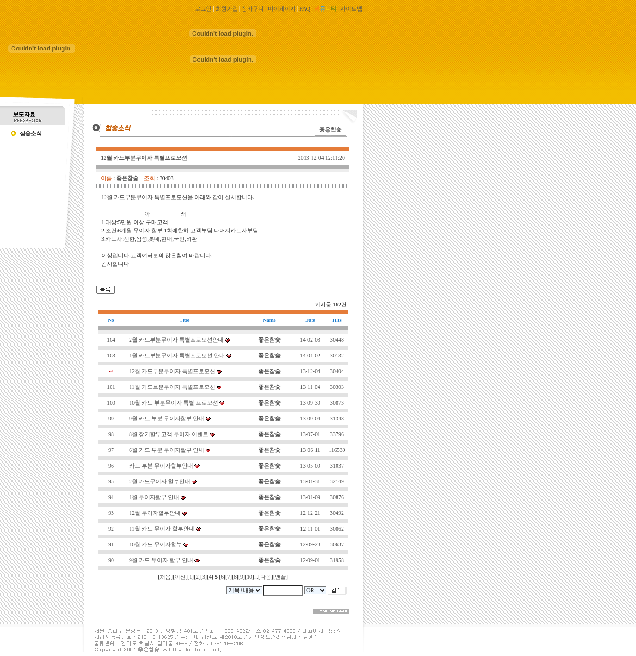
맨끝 (280, 577)
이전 (180, 577)
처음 (165, 577)
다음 (265, 577)
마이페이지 (282, 9)
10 (249, 577)
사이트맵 (351, 9)
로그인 (203, 9)
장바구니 (253, 9)
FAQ (304, 9)
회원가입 (227, 9)
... (256, 577)
